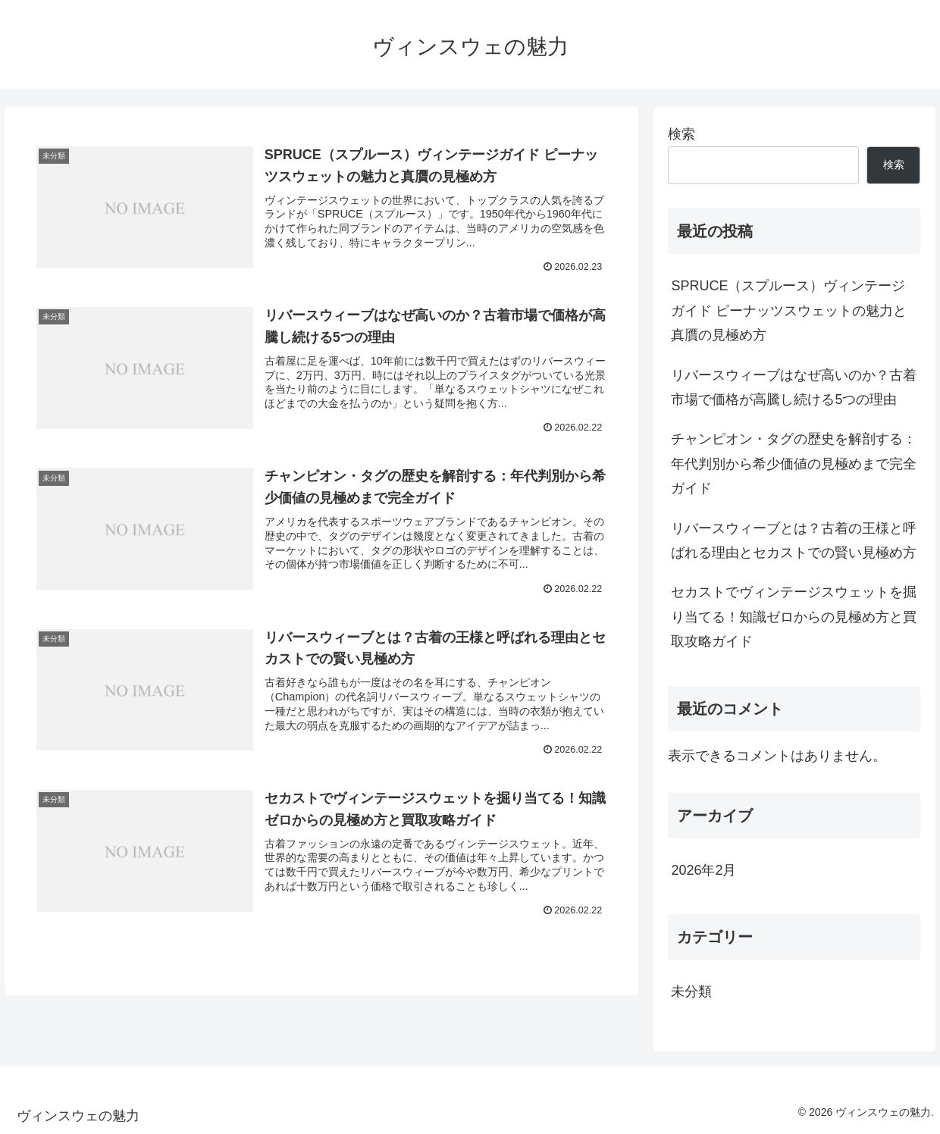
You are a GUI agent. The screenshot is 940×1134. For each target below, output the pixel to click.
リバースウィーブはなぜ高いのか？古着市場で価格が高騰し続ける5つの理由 (793, 387)
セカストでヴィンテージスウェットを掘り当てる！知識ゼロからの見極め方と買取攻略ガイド (793, 616)
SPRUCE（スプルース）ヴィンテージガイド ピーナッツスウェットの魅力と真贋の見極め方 (789, 310)
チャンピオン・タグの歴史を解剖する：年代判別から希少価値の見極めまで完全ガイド (793, 463)
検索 (681, 134)
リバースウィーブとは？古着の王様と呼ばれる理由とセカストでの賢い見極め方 (793, 540)
